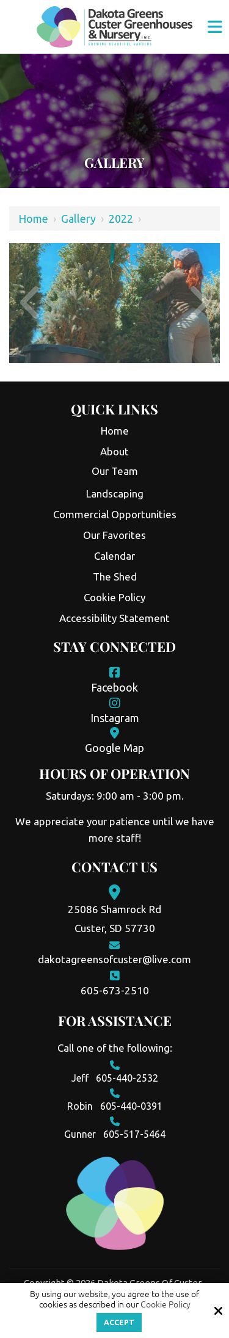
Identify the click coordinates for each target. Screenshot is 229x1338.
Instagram (114, 718)
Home (33, 218)
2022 (121, 218)
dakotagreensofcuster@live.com (114, 959)
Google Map (114, 748)
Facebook (114, 687)
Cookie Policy (165, 1304)
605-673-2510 (115, 990)
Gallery (78, 218)
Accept (119, 1322)
